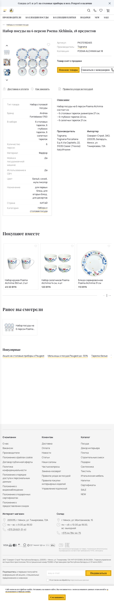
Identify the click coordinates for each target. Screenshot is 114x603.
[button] (109, 297)
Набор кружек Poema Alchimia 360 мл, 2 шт (16, 282)
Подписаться (98, 573)
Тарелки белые (99, 357)
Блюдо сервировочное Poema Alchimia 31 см (90, 282)
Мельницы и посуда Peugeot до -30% (68, 357)
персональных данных (79, 580)
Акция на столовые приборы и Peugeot (23, 357)
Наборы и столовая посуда (38, 210)
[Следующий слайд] (7, 80)
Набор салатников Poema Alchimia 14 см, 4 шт (55, 282)
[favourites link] (101, 10)
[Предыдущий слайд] (7, 45)
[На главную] (11, 10)
